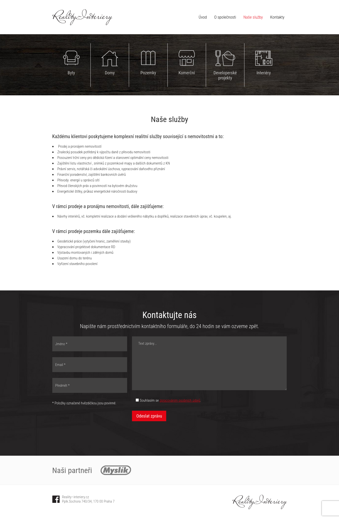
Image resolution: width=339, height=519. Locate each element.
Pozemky (148, 72)
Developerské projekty (225, 75)
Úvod (203, 17)
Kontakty (277, 17)
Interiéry (263, 72)
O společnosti (225, 17)
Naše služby (253, 17)
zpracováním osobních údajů (180, 400)
